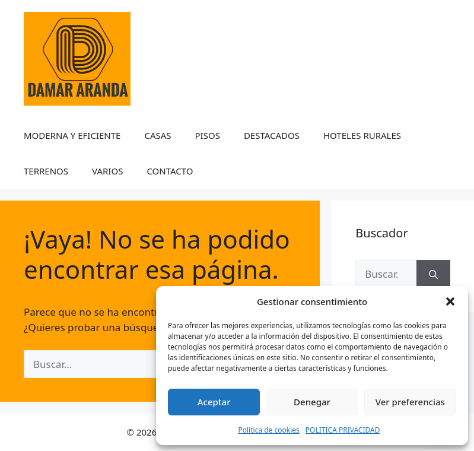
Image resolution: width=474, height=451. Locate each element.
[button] (450, 301)
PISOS (207, 135)
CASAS (157, 135)
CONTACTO (170, 171)
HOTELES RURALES (362, 135)
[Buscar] (433, 274)
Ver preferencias (410, 402)
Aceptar (214, 402)
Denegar (312, 402)
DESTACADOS (272, 135)
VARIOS (107, 171)
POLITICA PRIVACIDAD (343, 430)
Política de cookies (269, 430)
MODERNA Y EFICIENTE (72, 135)
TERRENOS (46, 171)
